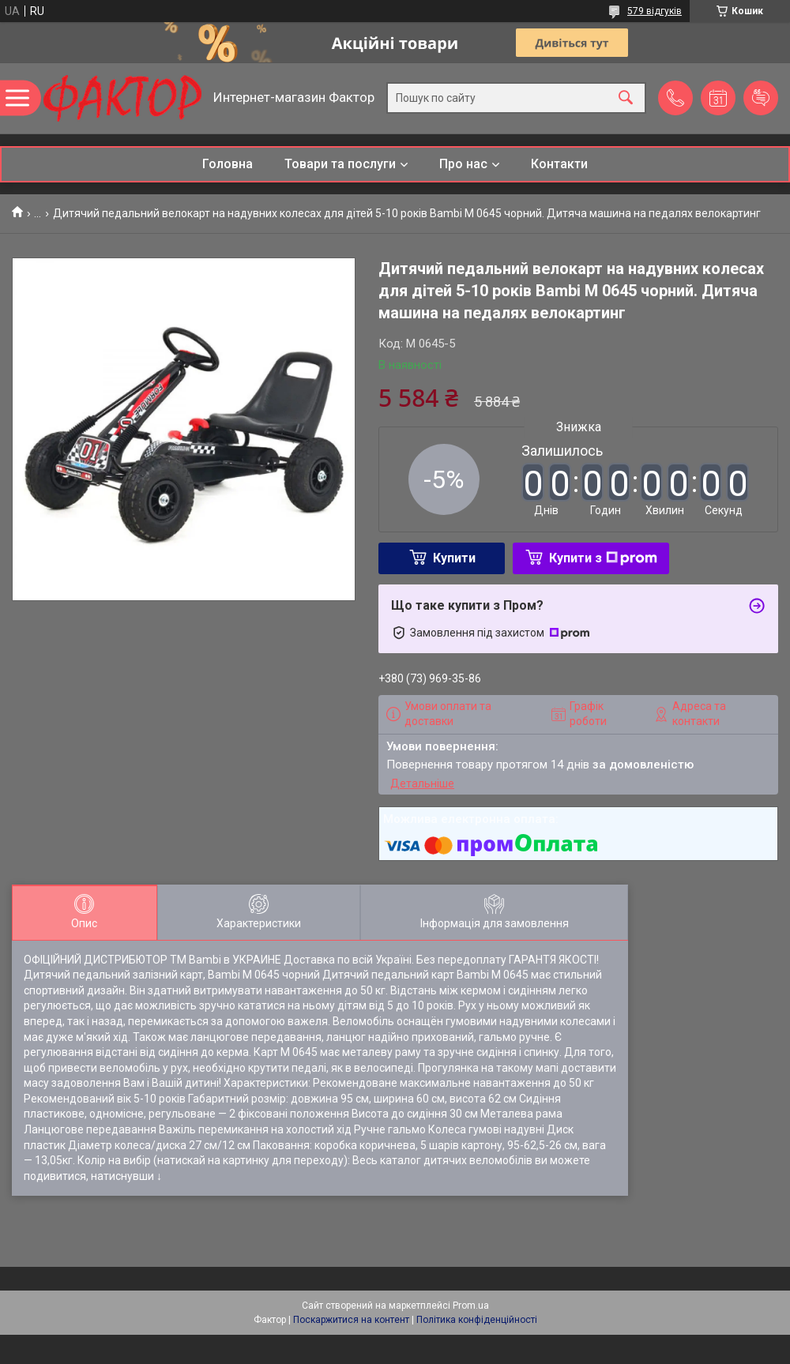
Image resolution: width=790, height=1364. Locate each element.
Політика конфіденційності (476, 1319)
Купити (454, 558)
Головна (227, 163)
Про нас (463, 163)
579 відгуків (654, 11)
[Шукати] (626, 98)
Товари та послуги (340, 163)
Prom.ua (471, 1305)
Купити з (603, 558)
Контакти (559, 163)
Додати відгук (760, 98)
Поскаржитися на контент (351, 1319)
